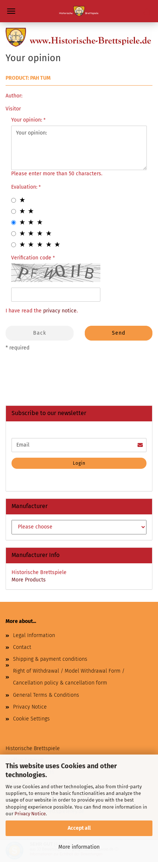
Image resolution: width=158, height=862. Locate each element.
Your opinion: (27, 120)
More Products (29, 580)
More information (79, 847)
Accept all (79, 828)
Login (79, 463)
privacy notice (60, 311)
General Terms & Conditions (46, 695)
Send (118, 333)
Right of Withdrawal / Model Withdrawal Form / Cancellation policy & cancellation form (69, 677)
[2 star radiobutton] (13, 211)
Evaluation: (25, 187)
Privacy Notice (30, 813)
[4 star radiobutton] (13, 233)
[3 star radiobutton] (13, 222)
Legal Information (34, 635)
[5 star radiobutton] (13, 244)
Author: (14, 96)
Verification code (32, 258)
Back (39, 333)
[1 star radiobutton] (13, 200)
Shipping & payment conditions (50, 659)
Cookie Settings (31, 719)
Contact (22, 647)
